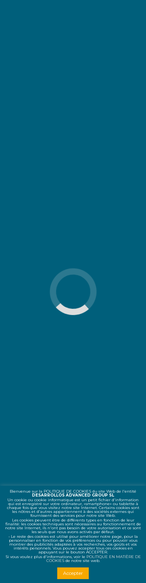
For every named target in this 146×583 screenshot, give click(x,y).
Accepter (73, 573)
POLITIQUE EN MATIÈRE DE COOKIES (93, 558)
